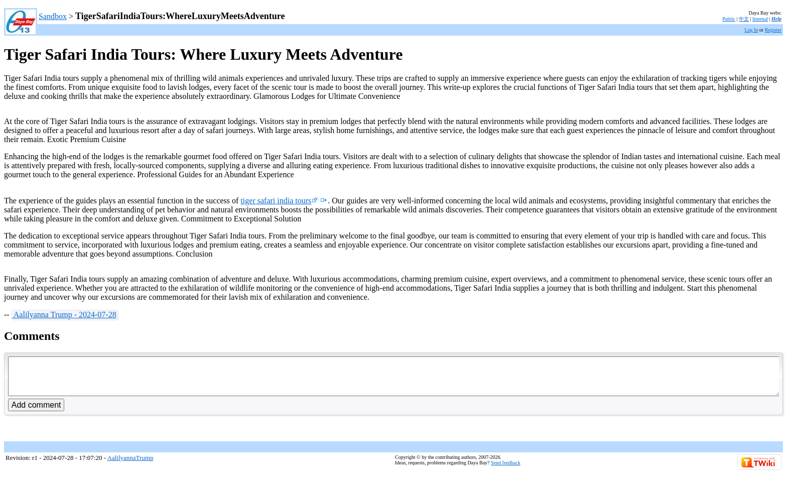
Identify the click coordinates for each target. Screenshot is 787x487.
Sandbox (53, 16)
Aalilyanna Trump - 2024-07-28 (64, 314)
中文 (744, 19)
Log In (751, 30)
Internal (760, 19)
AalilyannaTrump (130, 465)
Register (773, 30)
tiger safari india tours (279, 200)
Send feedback (505, 470)
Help (776, 19)
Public (728, 19)
